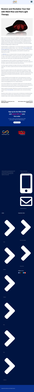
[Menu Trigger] (31, 1)
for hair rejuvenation (10, 89)
